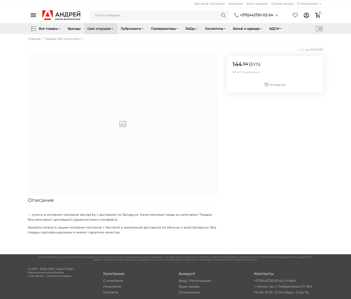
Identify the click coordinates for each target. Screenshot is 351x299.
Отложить (275, 85)
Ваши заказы (189, 286)
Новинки (235, 4)
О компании (113, 281)
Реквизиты (112, 286)
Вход (182, 281)
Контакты (111, 292)
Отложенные (189, 292)
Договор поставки (210, 4)
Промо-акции (282, 4)
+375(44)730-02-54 (256, 15)
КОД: (301, 49)
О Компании (308, 4)
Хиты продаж (257, 4)
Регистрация (200, 281)
